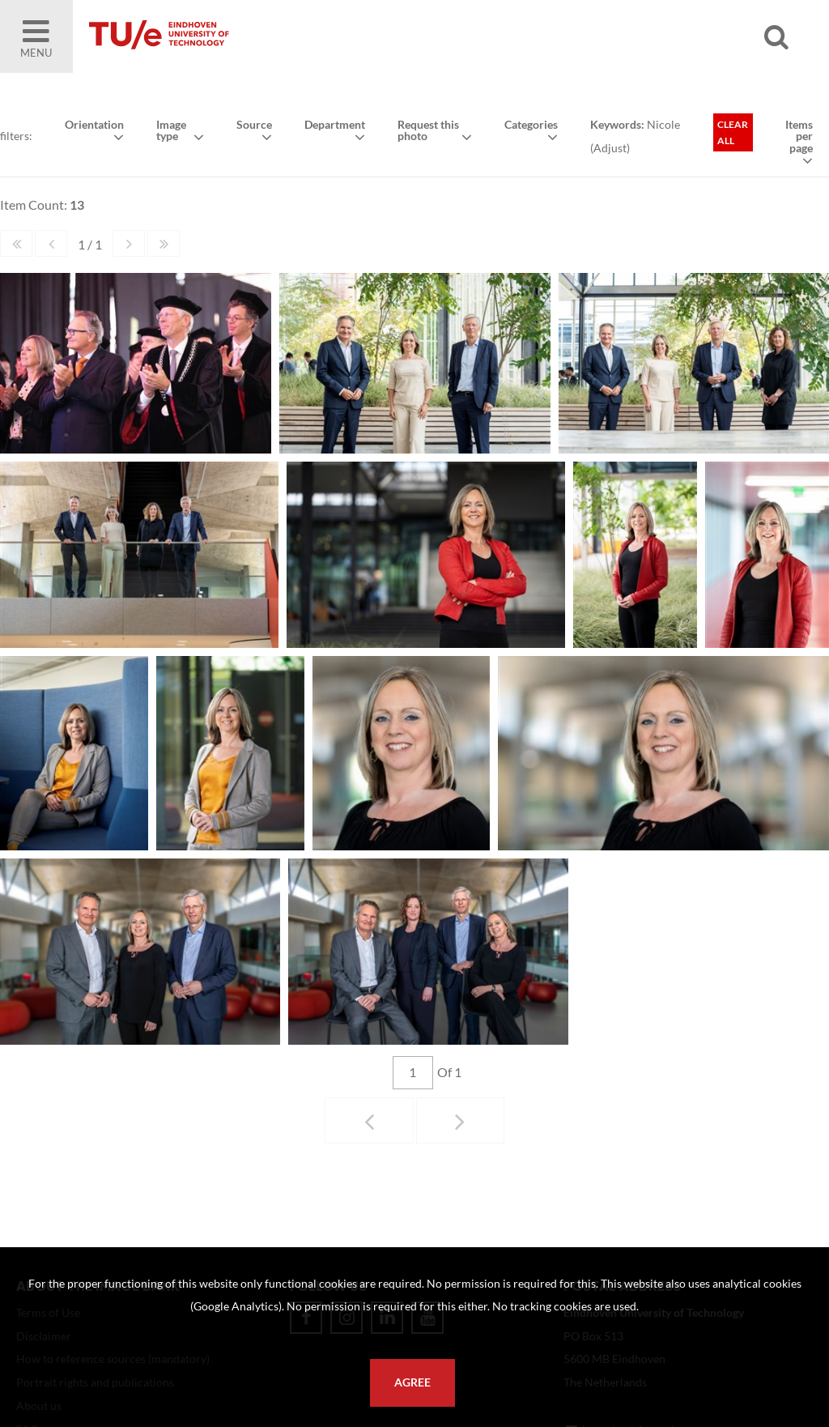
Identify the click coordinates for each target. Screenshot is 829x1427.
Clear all (732, 132)
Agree (412, 1382)
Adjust (610, 148)
